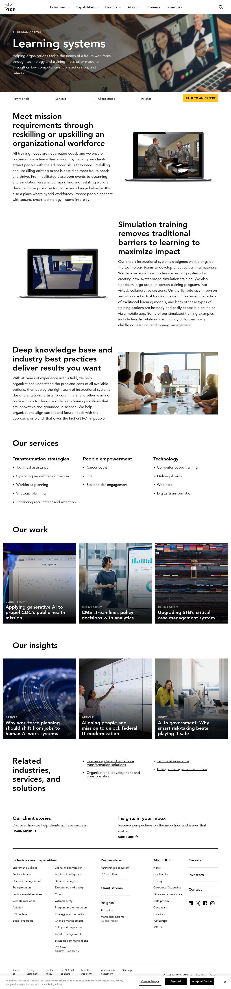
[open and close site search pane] (221, 7)
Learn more (24, 831)
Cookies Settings (150, 981)
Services (60, 98)
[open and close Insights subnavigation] (113, 7)
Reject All (176, 981)
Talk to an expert (200, 98)
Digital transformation (174, 500)
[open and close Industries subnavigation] (60, 7)
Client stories (106, 98)
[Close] (225, 982)
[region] (115, 982)
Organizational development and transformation (113, 776)
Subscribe (128, 837)
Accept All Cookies (202, 981)
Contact (197, 889)
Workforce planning (32, 488)
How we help (21, 98)
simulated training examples (191, 319)
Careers (197, 860)
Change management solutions (182, 771)
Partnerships (113, 860)
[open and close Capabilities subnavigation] (87, 7)
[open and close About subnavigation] (135, 7)
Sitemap (127, 970)
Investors (198, 875)
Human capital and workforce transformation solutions (110, 764)
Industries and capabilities (37, 860)
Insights (146, 98)
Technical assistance (32, 471)
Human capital (27, 32)
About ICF (164, 860)
